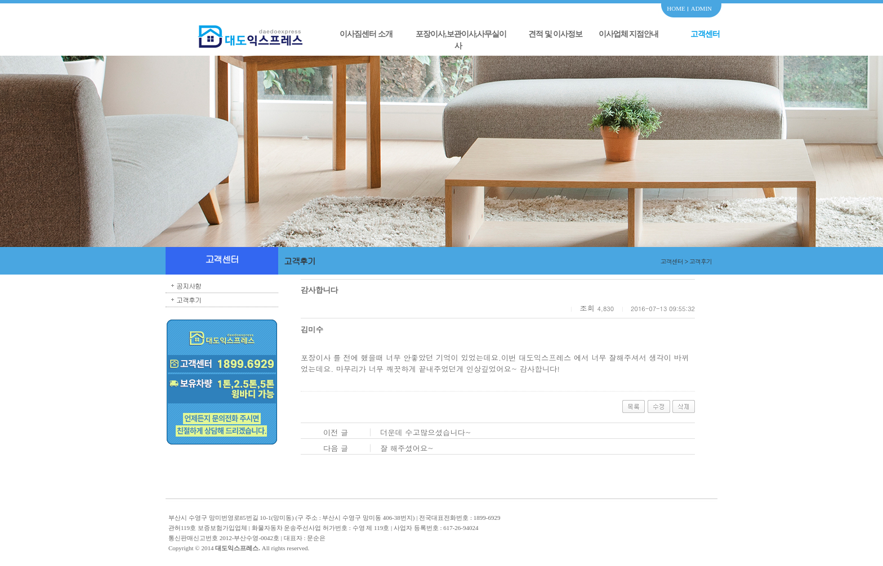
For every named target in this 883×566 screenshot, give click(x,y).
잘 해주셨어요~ (407, 448)
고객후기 (188, 299)
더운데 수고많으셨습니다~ (425, 432)
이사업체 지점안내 (629, 34)
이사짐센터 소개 (366, 34)
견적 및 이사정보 (555, 34)
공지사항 (188, 285)
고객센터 (705, 34)
